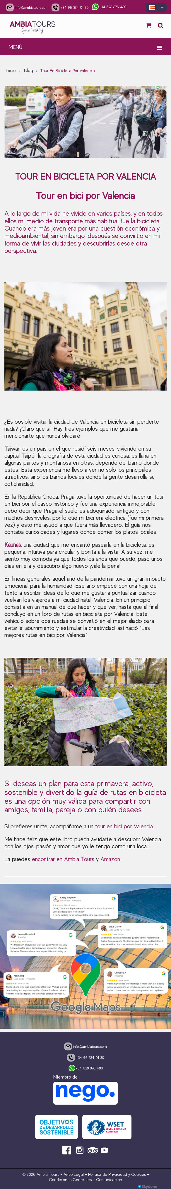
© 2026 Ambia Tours (41, 1174)
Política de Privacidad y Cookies (117, 1174)
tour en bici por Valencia (124, 826)
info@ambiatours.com (85, 1046)
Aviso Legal (74, 1174)
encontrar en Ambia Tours (63, 859)
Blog (28, 70)
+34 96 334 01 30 (85, 1057)
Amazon (110, 859)
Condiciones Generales (70, 1179)
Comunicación (109, 1179)
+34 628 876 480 (85, 1069)
